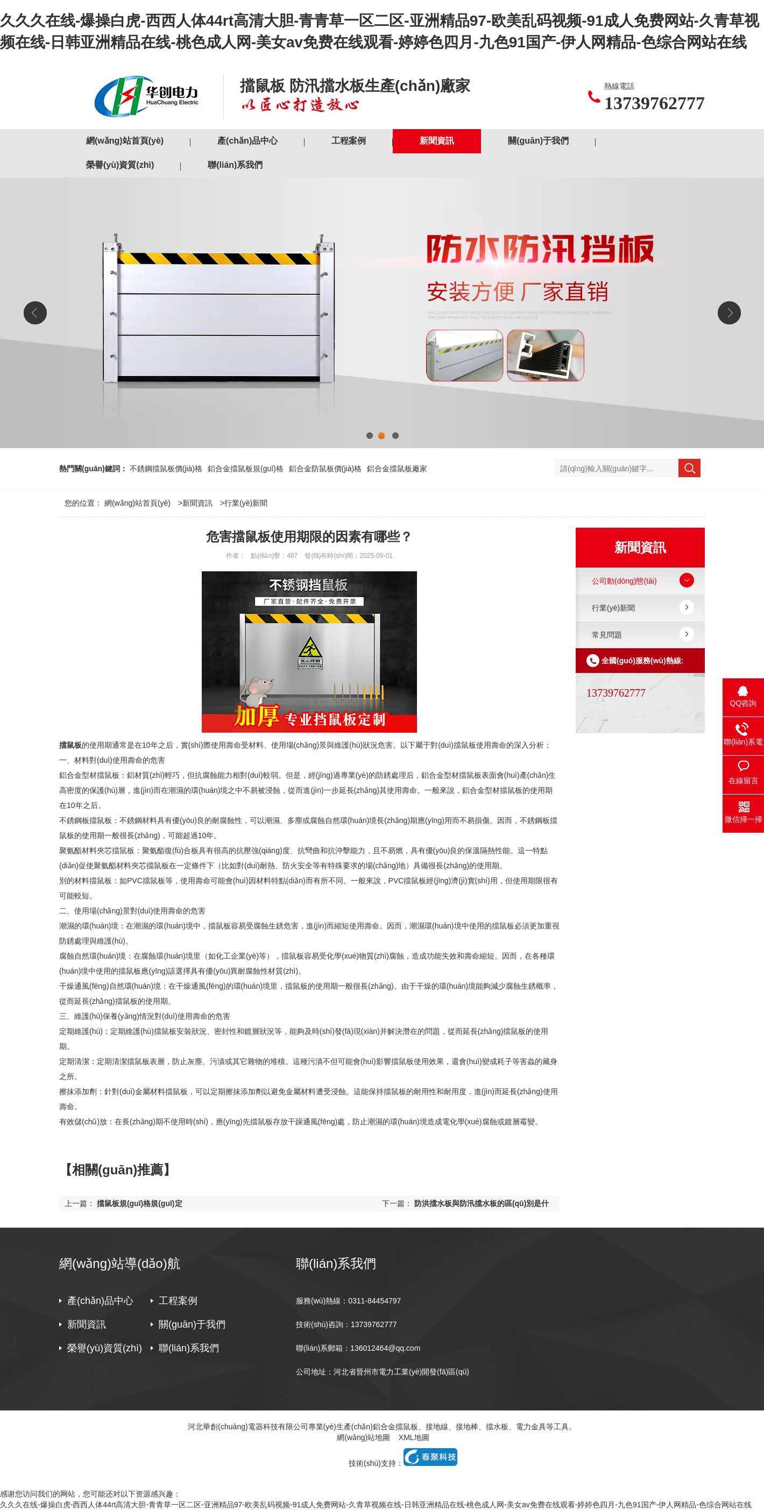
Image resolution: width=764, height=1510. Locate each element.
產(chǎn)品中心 (247, 140)
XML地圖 (414, 1437)
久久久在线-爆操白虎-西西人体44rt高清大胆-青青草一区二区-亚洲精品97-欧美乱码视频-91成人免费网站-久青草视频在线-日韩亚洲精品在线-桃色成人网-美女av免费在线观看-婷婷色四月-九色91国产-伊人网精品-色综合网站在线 (376, 1504)
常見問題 (607, 634)
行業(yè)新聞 (245, 503)
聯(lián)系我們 (235, 164)
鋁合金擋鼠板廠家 (397, 468)
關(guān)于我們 (538, 140)
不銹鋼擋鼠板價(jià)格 (166, 468)
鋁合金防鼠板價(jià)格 (325, 468)
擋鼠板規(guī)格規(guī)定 (139, 1203)
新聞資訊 (437, 140)
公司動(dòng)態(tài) (624, 581)
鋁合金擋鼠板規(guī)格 (246, 468)
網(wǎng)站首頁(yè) (125, 140)
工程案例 (348, 140)
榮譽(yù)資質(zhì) (120, 164)
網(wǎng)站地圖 (363, 1437)
